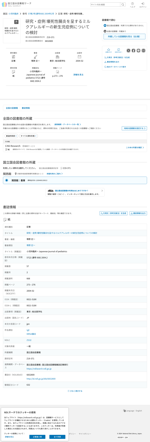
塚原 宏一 (31, 245)
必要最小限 (37, 436)
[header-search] (108, 4)
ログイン (143, 4)
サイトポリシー (85, 433)
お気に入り (109, 50)
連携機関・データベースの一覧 (68, 124)
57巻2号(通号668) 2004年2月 (41, 13)
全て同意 (57, 436)
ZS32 (29, 340)
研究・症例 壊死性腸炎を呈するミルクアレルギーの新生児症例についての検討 (62, 232)
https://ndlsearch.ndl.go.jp (39, 368)
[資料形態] (28, 136)
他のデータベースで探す (115, 66)
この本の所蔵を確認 (135, 147)
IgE (28, 329)
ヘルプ (132, 4)
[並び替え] (11, 136)
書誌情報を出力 (111, 61)
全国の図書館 (12, 107)
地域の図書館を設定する (135, 128)
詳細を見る (79, 74)
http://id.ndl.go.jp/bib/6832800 (41, 378)
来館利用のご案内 (55, 173)
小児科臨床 (13, 13)
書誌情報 (26, 107)
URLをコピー (118, 50)
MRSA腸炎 (31, 333)
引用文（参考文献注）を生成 (117, 57)
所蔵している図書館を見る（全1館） (124, 36)
